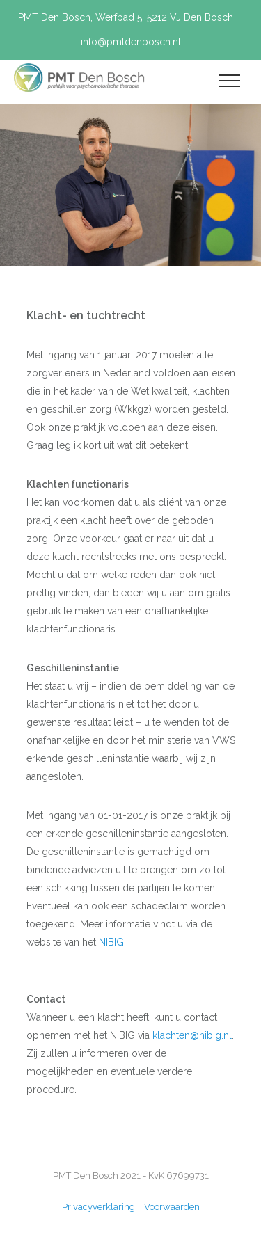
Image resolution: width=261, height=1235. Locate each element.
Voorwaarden (172, 1207)
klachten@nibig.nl (192, 1035)
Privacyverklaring (99, 1207)
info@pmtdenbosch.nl (131, 41)
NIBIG (111, 942)
